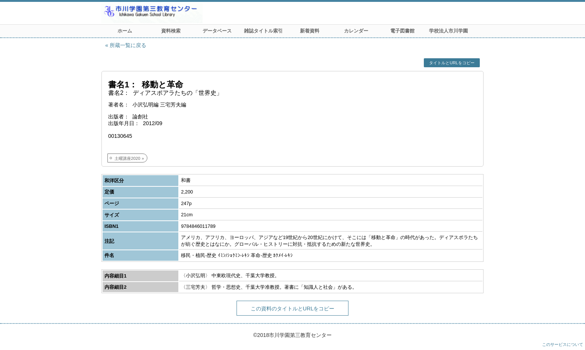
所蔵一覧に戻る (128, 45)
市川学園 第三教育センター (179, 13)
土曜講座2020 (127, 158)
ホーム (125, 31)
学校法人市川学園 (448, 31)
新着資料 (309, 31)
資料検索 (171, 31)
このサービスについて (562, 344)
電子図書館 (402, 31)
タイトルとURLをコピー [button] (451, 63)
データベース (217, 31)
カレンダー (356, 31)
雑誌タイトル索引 (263, 31)
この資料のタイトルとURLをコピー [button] (293, 309)
